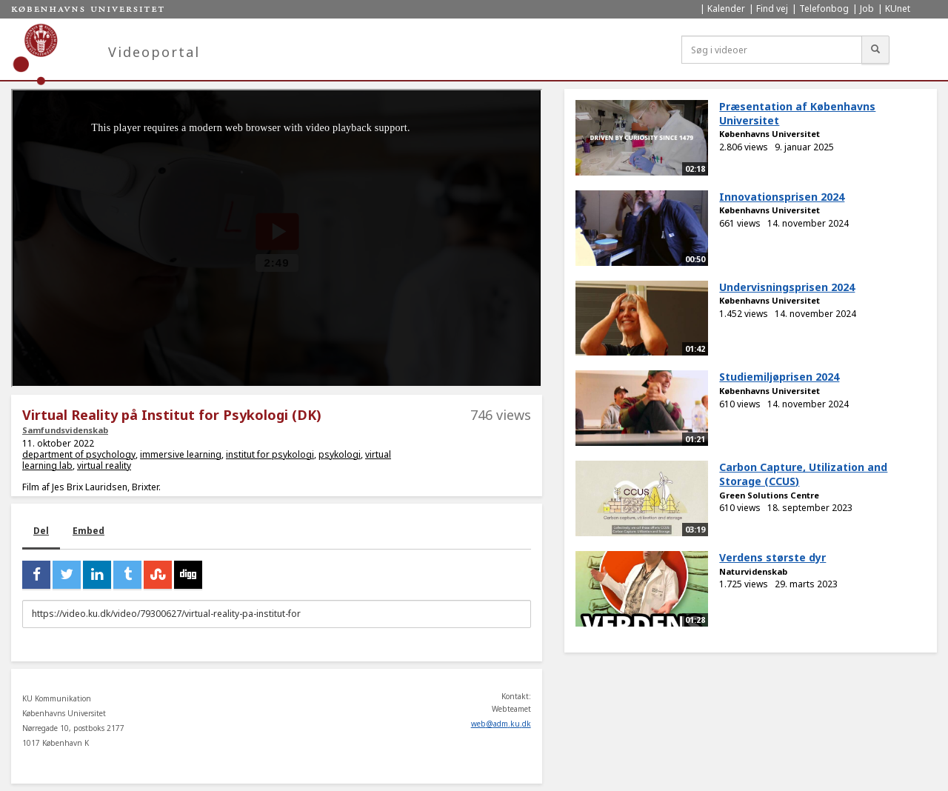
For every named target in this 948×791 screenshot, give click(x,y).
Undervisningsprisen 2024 (787, 287)
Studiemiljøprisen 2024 (779, 377)
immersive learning (180, 454)
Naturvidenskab (753, 571)
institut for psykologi (270, 454)
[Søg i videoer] (771, 50)
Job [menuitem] (867, 8)
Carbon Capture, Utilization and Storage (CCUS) (803, 474)
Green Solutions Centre (769, 495)
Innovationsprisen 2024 (781, 197)
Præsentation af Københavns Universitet (797, 113)
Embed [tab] (88, 530)
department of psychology (79, 454)
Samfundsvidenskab (65, 429)
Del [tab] (41, 530)
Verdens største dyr (772, 557)
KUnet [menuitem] (897, 8)
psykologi (339, 454)
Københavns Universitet (769, 133)
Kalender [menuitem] (726, 8)
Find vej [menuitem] (772, 8)
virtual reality (104, 465)
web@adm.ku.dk (501, 723)
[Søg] (875, 50)
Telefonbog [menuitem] (824, 8)
